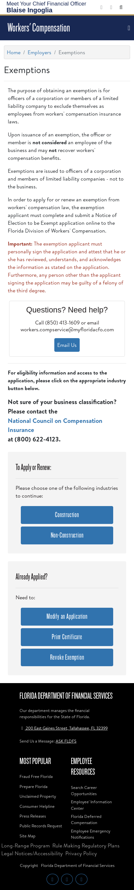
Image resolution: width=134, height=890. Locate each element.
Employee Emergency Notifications (90, 834)
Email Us (67, 345)
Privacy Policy (81, 853)
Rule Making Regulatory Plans (86, 845)
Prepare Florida (33, 786)
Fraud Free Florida (36, 776)
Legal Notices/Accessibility (32, 853)
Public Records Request (41, 826)
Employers (39, 52)
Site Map (27, 836)
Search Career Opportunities (84, 790)
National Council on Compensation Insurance (55, 425)
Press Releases (33, 816)
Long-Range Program (25, 845)
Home (13, 52)
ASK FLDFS (66, 741)
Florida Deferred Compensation (86, 819)
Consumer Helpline (37, 806)
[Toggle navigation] (128, 28)
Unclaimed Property (38, 796)
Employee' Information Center (91, 805)
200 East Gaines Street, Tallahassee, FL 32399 (64, 728)
